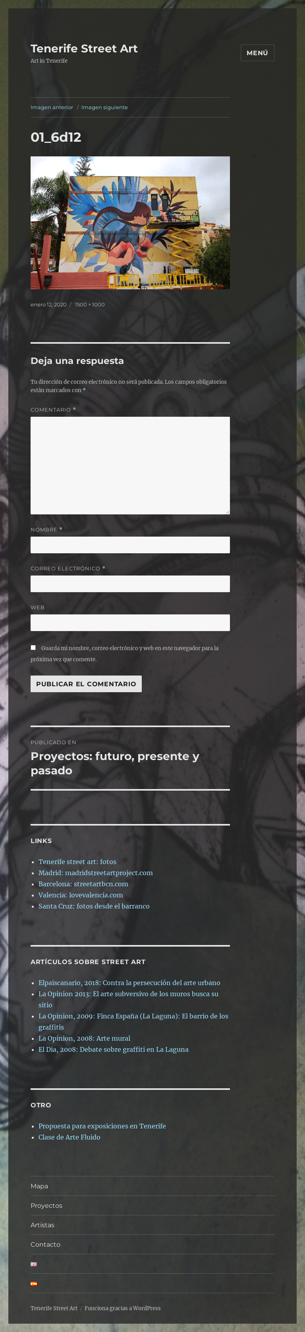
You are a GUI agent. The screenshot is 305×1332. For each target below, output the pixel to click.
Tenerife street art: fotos (77, 862)
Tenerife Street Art (84, 48)
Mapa (39, 1186)
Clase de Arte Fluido (69, 1137)
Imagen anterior (52, 107)
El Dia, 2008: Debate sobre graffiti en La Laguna (114, 1049)
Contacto (61, 1244)
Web (38, 607)
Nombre (47, 529)
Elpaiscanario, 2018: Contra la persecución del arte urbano (129, 983)
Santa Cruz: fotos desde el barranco (94, 906)
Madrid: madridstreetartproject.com (96, 873)
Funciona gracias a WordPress (123, 1308)
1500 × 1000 (90, 304)
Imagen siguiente (104, 107)
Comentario (53, 409)
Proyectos (46, 1205)
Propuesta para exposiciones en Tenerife (102, 1126)
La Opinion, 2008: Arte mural (84, 1038)
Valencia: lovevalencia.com (81, 895)
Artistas (42, 1225)
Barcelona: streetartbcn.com (83, 884)
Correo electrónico (68, 568)
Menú (257, 53)
